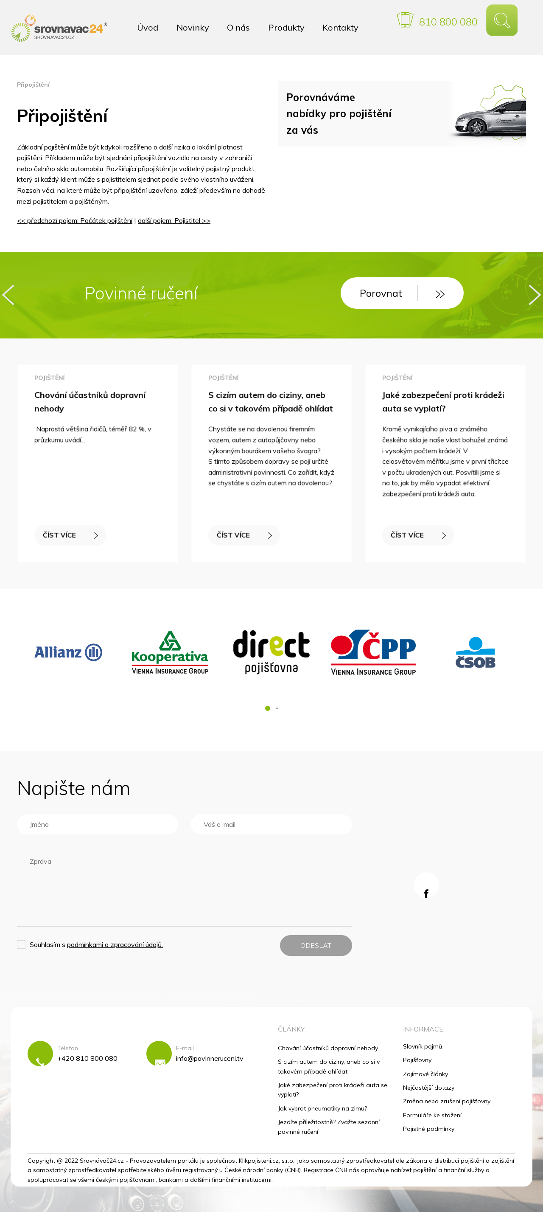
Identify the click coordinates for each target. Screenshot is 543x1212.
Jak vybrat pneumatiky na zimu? (322, 1108)
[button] (267, 708)
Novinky (192, 27)
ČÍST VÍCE (71, 533)
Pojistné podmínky (428, 1129)
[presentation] (8, 295)
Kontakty (340, 27)
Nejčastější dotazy (428, 1087)
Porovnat (402, 293)
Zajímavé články (425, 1074)
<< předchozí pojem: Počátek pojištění (74, 220)
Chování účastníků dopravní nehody (328, 1048)
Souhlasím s (96, 944)
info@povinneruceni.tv (210, 1058)
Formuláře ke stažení (432, 1115)
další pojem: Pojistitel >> (174, 220)
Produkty (286, 27)
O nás (238, 27)
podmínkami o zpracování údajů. (115, 944)
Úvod (147, 27)
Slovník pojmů (422, 1046)
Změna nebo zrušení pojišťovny (446, 1101)
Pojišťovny (417, 1060)
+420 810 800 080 (87, 1058)
